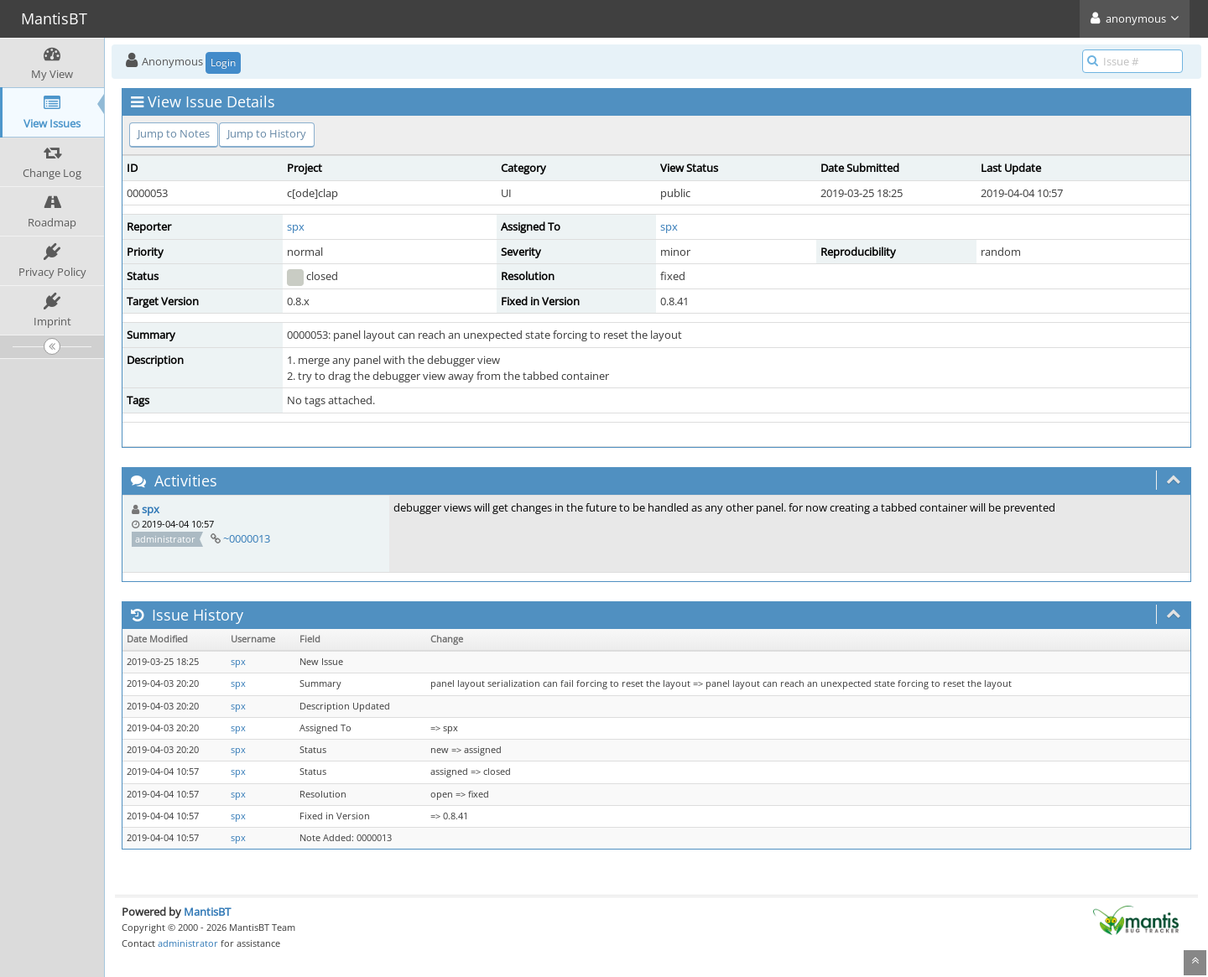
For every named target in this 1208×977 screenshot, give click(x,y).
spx (296, 226)
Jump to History (266, 133)
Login (223, 62)
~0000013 (246, 538)
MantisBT (207, 911)
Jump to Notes (174, 133)
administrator (188, 943)
